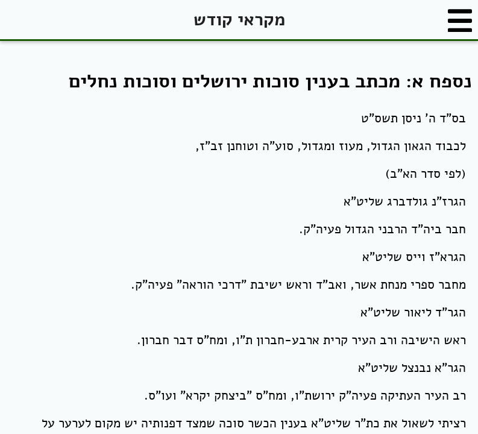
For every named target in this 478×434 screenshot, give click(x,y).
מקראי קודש (239, 19)
